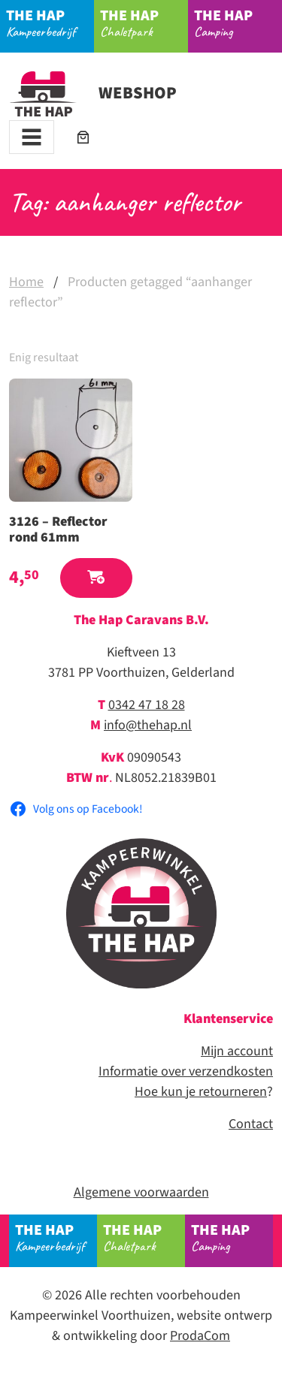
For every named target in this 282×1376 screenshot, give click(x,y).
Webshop (93, 93)
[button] (96, 578)
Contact (251, 1124)
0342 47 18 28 (146, 705)
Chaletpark (144, 22)
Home (26, 282)
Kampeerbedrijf (50, 22)
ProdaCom (200, 1335)
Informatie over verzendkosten (186, 1071)
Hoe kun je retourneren (201, 1091)
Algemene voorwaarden (141, 1192)
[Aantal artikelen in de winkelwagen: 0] (83, 137)
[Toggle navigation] (31, 137)
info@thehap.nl (148, 725)
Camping (238, 22)
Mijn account (237, 1051)
